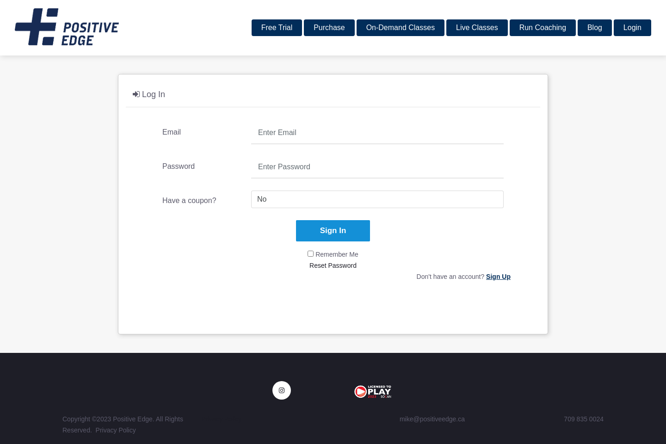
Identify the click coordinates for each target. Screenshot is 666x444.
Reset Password (333, 265)
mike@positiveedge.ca (432, 419)
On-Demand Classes (400, 27)
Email (171, 132)
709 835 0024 (584, 419)
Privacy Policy (116, 430)
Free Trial (277, 27)
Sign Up (498, 276)
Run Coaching (542, 27)
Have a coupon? (189, 200)
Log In (149, 94)
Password (178, 166)
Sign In (333, 230)
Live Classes (477, 27)
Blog (594, 27)
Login (632, 27)
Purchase (329, 27)
